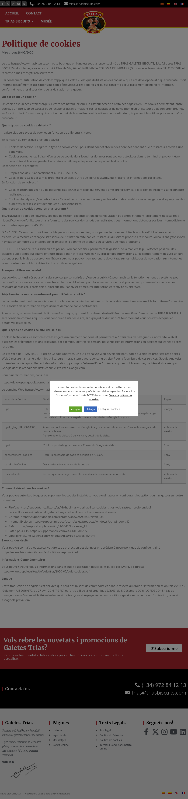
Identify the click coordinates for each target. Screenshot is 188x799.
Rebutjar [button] (90, 409)
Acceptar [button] (75, 409)
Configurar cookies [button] (109, 409)
